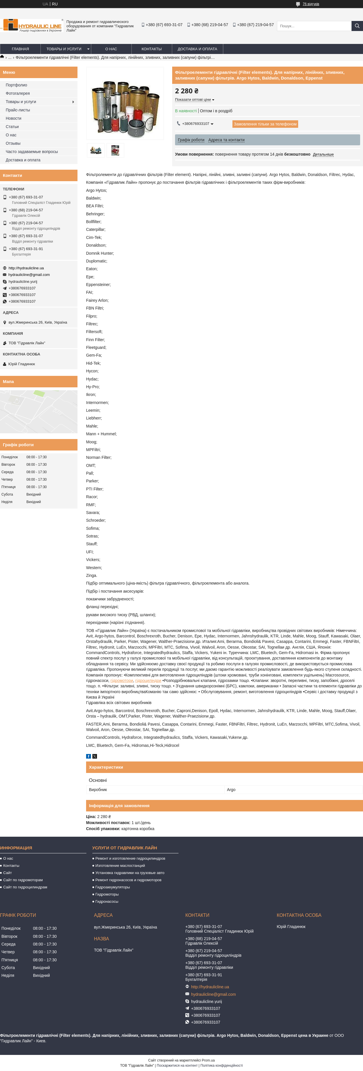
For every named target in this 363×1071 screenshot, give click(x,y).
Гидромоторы (107, 894)
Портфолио (16, 85)
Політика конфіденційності (222, 1066)
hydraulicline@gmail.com (29, 274)
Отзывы (13, 143)
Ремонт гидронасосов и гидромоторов (129, 880)
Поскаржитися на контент (177, 1066)
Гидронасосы (107, 901)
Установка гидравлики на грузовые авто (130, 873)
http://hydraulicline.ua (26, 268)
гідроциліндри (148, 680)
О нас (111, 49)
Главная (20, 49)
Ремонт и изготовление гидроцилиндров (130, 858)
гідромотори (121, 680)
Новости (13, 118)
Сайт (7, 873)
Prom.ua (208, 1060)
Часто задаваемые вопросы (32, 151)
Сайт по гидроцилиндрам (25, 887)
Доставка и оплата (197, 49)
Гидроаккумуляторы (113, 887)
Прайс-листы (18, 110)
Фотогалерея (18, 93)
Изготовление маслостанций (120, 865)
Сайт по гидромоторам (23, 880)
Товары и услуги (63, 49)
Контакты (151, 49)
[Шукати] (357, 26)
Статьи (12, 126)
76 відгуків (311, 4)
